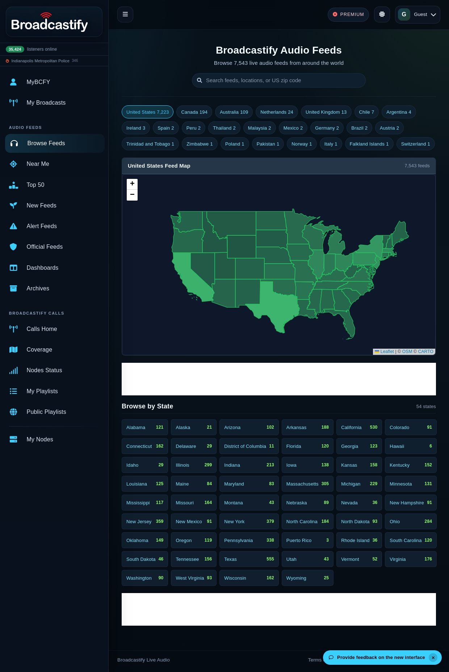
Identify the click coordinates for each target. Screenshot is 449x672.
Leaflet (384, 351)
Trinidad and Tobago (150, 144)
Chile (366, 112)
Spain (166, 128)
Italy (330, 144)
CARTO (425, 351)
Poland (234, 144)
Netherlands (276, 112)
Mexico (293, 128)
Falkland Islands (369, 144)
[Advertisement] (279, 379)
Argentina (398, 112)
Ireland (135, 128)
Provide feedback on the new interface (377, 657)
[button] (132, 184)
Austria (389, 128)
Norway (301, 144)
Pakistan (268, 144)
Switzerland (415, 144)
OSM (407, 351)
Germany (327, 128)
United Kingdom (326, 112)
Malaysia (259, 128)
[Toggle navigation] (125, 14)
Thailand (224, 128)
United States (147, 112)
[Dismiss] (433, 657)
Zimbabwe (199, 144)
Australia (234, 112)
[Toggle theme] (382, 14)
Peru (193, 128)
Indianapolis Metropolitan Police (41, 61)
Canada (194, 112)
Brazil (359, 128)
